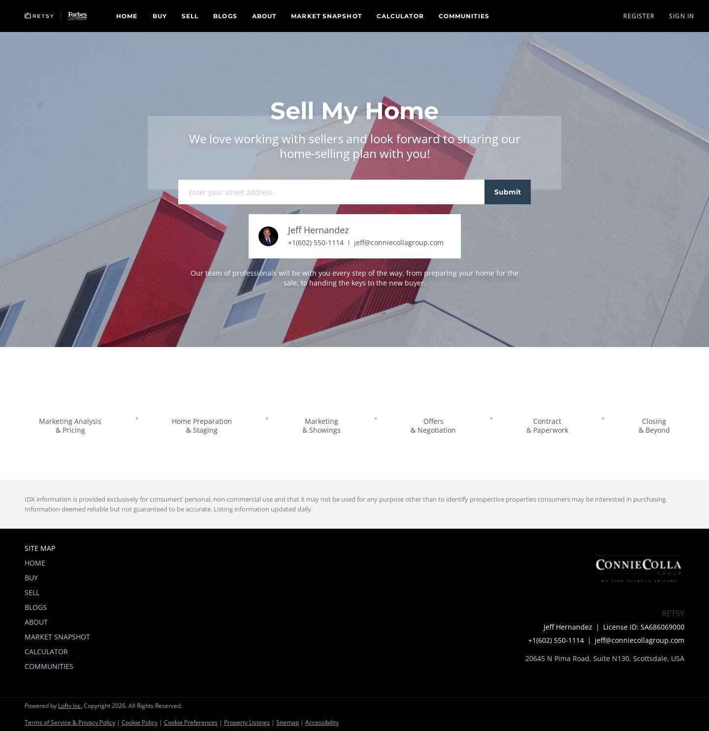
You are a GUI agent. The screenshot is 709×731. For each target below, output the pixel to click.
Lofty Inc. (70, 705)
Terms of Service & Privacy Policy (70, 722)
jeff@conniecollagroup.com (399, 242)
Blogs (225, 16)
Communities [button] (464, 16)
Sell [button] (190, 16)
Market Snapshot (326, 16)
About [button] (264, 16)
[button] (56, 16)
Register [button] (638, 16)
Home (126, 16)
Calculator (400, 16)
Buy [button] (160, 16)
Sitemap (287, 722)
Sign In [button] (681, 16)
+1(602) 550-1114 (316, 242)
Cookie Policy (140, 722)
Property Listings (247, 722)
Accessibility (322, 722)
